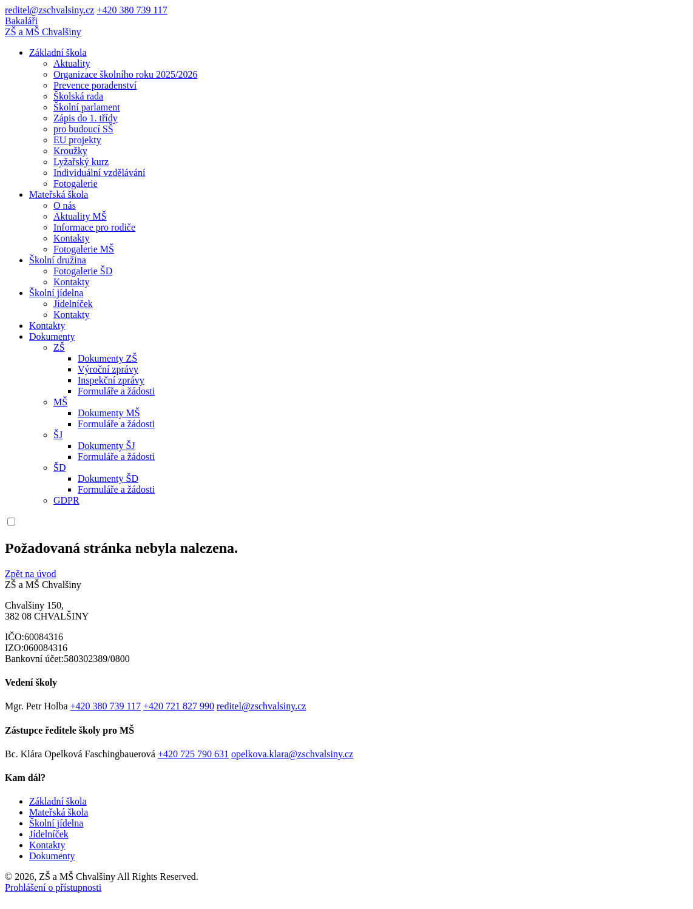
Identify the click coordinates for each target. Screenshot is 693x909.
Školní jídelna (56, 293)
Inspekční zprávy (111, 380)
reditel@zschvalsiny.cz (49, 10)
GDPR (66, 500)
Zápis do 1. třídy (85, 118)
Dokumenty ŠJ (106, 446)
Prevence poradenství (95, 85)
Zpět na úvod (30, 574)
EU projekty (77, 140)
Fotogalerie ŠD (82, 271)
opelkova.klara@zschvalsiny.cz (292, 754)
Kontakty (71, 238)
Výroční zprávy (108, 369)
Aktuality (71, 63)
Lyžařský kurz (81, 162)
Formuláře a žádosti (116, 391)
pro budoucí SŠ (83, 129)
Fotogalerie (75, 183)
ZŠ (59, 347)
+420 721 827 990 (178, 706)
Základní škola (58, 52)
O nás (64, 205)
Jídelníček (73, 304)
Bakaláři (21, 21)
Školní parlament (86, 107)
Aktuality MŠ (80, 216)
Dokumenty (52, 336)
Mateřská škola (58, 194)
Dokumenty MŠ (109, 413)
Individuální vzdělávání (99, 172)
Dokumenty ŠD (108, 478)
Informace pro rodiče (94, 227)
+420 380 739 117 (131, 10)
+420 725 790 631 (193, 754)
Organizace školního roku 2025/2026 (125, 74)
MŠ (60, 402)
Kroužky (70, 151)
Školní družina (57, 260)
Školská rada (78, 96)
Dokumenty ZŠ (107, 358)
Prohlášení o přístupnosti (53, 887)
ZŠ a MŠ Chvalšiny (43, 32)
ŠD (59, 467)
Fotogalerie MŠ (83, 249)
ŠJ (58, 435)
